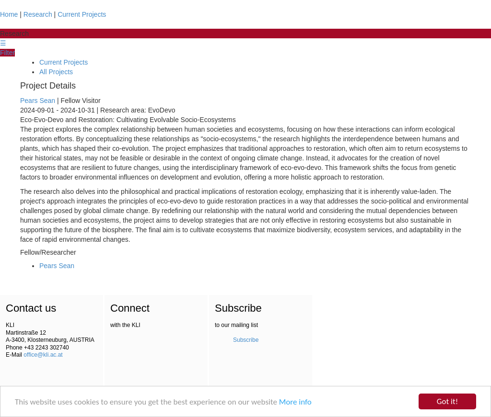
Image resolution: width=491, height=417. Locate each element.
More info (295, 402)
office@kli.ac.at (42, 354)
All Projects (56, 72)
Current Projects (82, 14)
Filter (7, 52)
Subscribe (245, 340)
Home (9, 14)
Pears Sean (37, 100)
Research (37, 14)
